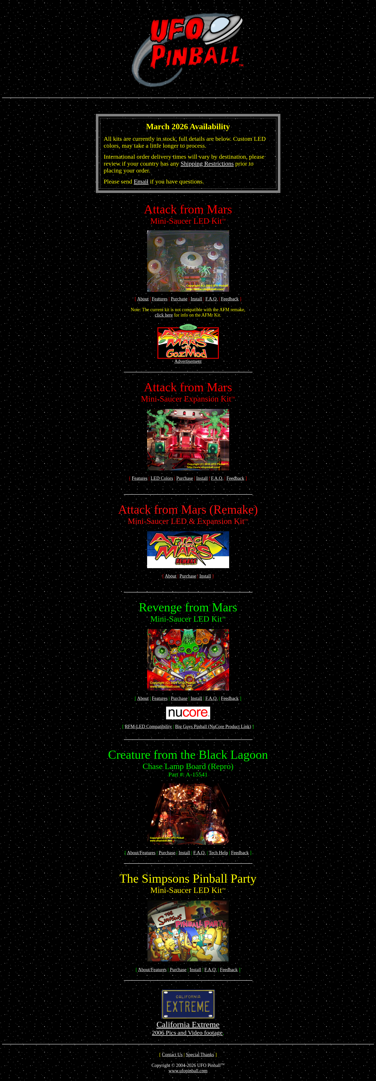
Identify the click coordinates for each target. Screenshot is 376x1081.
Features (160, 298)
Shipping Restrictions (206, 163)
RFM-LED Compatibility (148, 726)
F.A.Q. (211, 298)
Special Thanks (200, 1054)
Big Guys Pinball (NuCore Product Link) (213, 726)
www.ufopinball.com (188, 1070)
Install (196, 298)
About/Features (141, 852)
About (143, 298)
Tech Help (218, 852)
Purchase (179, 298)
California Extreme (187, 1024)
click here (164, 315)
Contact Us (172, 1054)
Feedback (230, 298)
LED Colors (162, 478)
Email (141, 181)
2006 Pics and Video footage (187, 1032)
